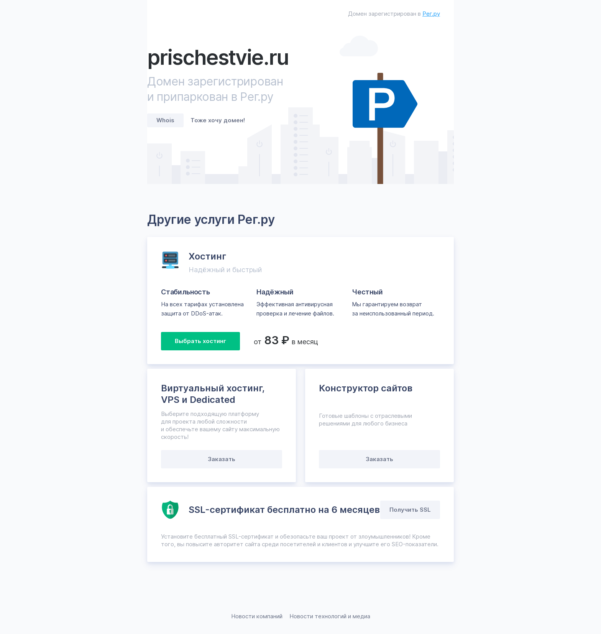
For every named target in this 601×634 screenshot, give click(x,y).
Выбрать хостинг (200, 341)
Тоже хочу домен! (217, 120)
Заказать (221, 459)
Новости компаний (256, 616)
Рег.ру (431, 13)
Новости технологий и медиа (329, 616)
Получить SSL (410, 509)
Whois (165, 120)
